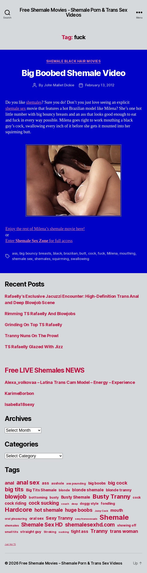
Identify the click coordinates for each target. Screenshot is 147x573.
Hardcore (18, 509)
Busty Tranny (112, 496)
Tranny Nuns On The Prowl (31, 335)
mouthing (127, 253)
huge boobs (78, 510)
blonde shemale (88, 489)
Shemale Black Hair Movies (73, 61)
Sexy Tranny (59, 518)
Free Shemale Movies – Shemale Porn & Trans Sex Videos (70, 563)
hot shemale (49, 510)
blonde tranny (119, 490)
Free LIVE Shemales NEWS (44, 370)
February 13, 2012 (100, 85)
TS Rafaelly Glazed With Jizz (34, 346)
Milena (112, 253)
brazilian (71, 253)
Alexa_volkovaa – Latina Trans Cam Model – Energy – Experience (70, 382)
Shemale (114, 517)
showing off (126, 525)
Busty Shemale (75, 497)
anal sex (28, 482)
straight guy (30, 532)
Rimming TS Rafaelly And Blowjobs (40, 313)
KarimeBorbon (19, 393)
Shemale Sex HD (42, 524)
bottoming (38, 497)
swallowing (80, 258)
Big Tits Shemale (41, 490)
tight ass (79, 531)
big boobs (97, 483)
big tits (14, 489)
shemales (34, 102)
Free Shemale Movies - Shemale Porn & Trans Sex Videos (73, 12)
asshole (57, 483)
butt (82, 253)
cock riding (15, 503)
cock (92, 253)
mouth (116, 510)
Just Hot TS (10, 544)
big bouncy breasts (35, 253)
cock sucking (44, 503)
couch (65, 503)
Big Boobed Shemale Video (73, 73)
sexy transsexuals (86, 518)
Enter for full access (39, 241)
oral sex (36, 518)
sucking (63, 532)
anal (9, 483)
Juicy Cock (101, 510)
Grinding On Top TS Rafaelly (33, 324)
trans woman (124, 531)
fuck (101, 253)
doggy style (89, 503)
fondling (108, 503)
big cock (117, 483)
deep (74, 503)
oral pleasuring (16, 518)
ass (15, 253)
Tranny (99, 531)
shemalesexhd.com (90, 524)
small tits (11, 532)
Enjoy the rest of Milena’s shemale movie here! (45, 229)
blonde (64, 490)
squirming (60, 258)
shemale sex (15, 108)
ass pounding (76, 483)
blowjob (16, 496)
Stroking (50, 532)
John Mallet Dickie (59, 85)
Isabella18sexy (20, 404)
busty (54, 497)
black (57, 253)
